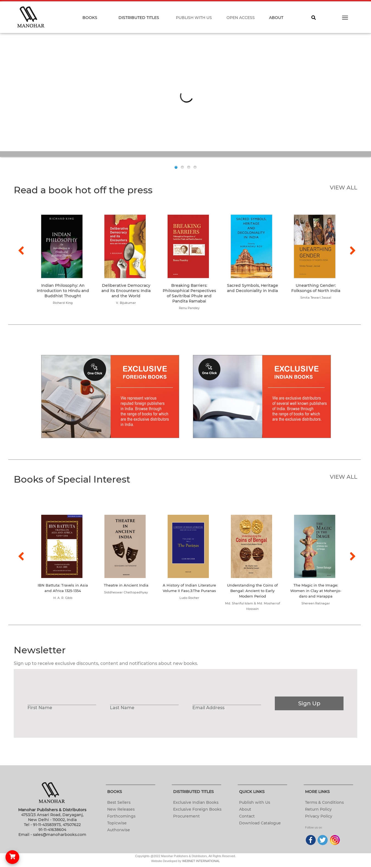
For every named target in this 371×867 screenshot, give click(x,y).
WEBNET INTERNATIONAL (201, 861)
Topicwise (117, 823)
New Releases (121, 809)
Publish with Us (254, 802)
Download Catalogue (260, 823)
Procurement (186, 816)
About (245, 809)
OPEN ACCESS (240, 17)
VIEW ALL (343, 187)
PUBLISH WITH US (194, 17)
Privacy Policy (318, 816)
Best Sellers (119, 802)
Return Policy (318, 809)
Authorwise (118, 829)
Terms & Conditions (324, 802)
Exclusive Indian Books (195, 802)
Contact (247, 816)
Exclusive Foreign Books (197, 809)
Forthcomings (121, 816)
